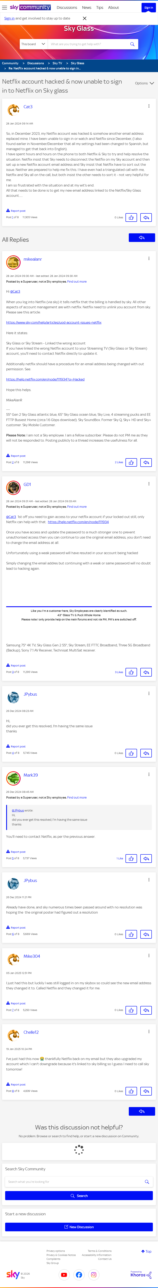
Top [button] (148, 1251)
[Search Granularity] (34, 44)
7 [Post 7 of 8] (13, 1010)
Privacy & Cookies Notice (61, 1255)
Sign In (148, 7)
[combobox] (88, 44)
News (86, 7)
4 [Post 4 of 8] (13, 752)
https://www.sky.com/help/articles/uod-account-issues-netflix (53, 322)
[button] (149, 106)
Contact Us (105, 1258)
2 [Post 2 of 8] (13, 462)
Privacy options (55, 1250)
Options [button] (141, 83)
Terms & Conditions (100, 1250)
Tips (99, 7)
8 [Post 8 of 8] (13, 1090)
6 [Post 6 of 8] (13, 934)
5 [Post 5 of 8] (13, 858)
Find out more (77, 281)
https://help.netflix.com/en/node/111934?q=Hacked (45, 379)
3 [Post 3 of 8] (13, 671)
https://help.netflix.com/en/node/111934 (78, 522)
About (113, 7)
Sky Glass (79, 28)
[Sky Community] (30, 7)
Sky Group (52, 1263)
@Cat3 (15, 291)
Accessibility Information (97, 1255)
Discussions (67, 7)
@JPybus (18, 810)
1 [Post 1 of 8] (12, 217)
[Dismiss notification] (84, 18)
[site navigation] (4, 7)
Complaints (53, 1258)
